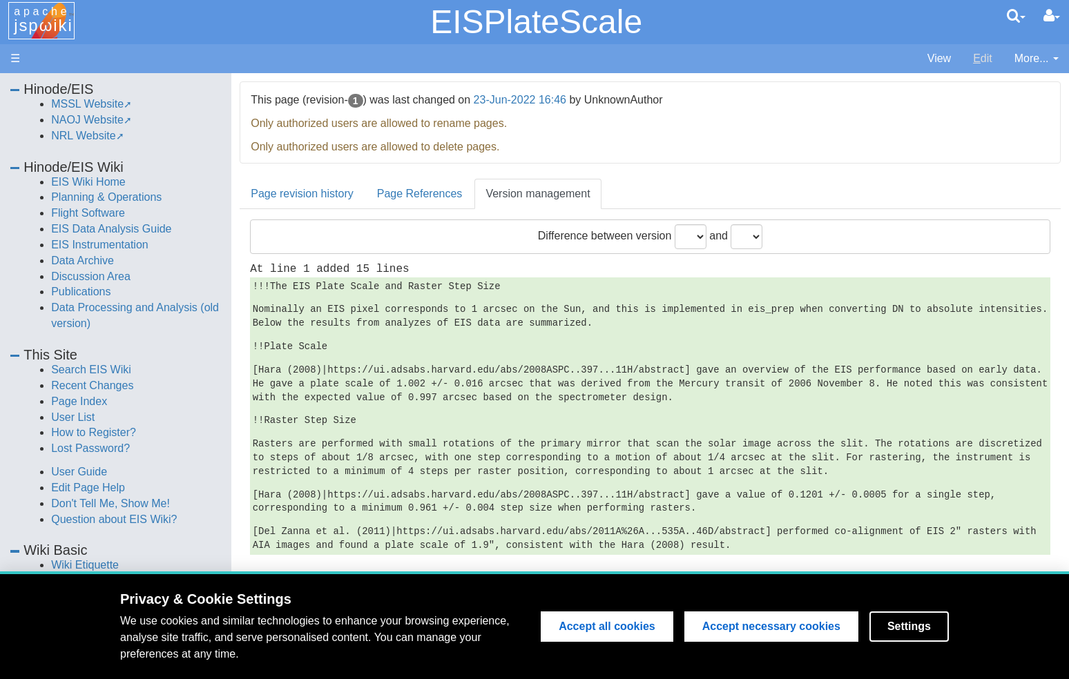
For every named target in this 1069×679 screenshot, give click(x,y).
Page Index (79, 401)
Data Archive (82, 260)
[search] (1016, 16)
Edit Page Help (88, 487)
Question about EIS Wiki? (114, 519)
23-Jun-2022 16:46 (520, 100)
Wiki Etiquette (85, 565)
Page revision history (302, 193)
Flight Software (88, 213)
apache (43, 20)
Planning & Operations (106, 197)
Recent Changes (92, 385)
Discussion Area (91, 276)
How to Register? (93, 432)
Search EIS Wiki (91, 369)
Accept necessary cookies (771, 626)
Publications (80, 291)
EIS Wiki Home (88, 182)
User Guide (79, 472)
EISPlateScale (536, 21)
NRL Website (83, 135)
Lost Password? (90, 448)
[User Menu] (1051, 16)
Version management (537, 193)
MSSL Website (87, 104)
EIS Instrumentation (99, 244)
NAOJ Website (87, 120)
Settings (909, 626)
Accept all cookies (607, 626)
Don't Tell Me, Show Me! (110, 503)
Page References (420, 193)
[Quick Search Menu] (1016, 16)
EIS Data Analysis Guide (111, 229)
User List (73, 417)
